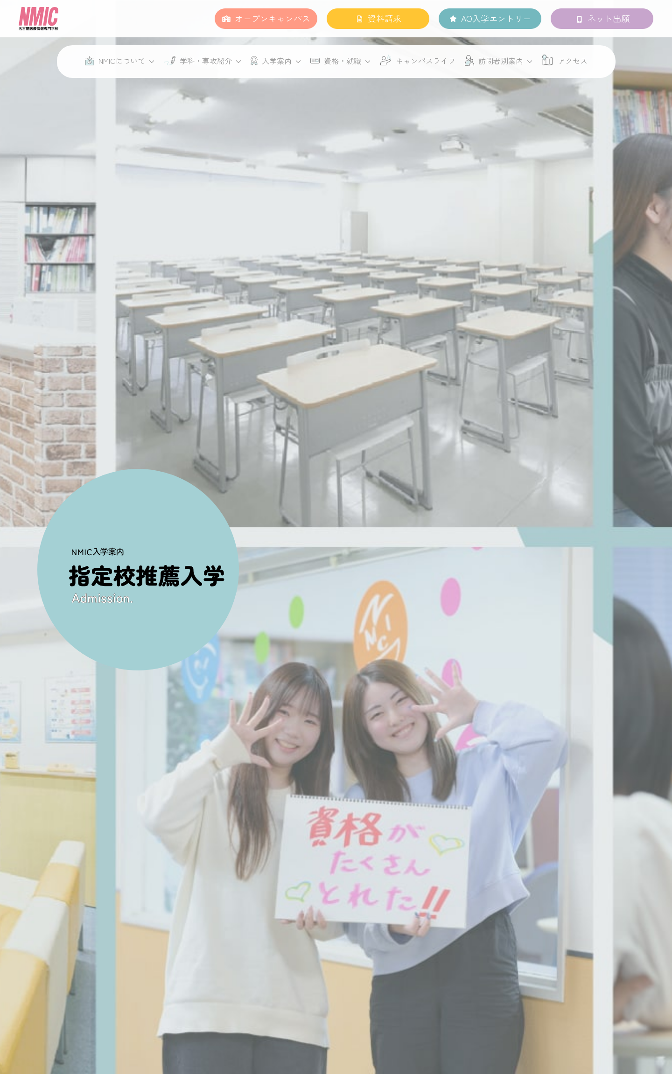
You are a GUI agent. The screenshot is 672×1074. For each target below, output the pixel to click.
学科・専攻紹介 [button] (202, 60)
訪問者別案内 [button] (498, 60)
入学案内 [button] (276, 60)
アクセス (573, 60)
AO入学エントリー (496, 18)
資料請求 (384, 18)
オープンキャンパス (272, 18)
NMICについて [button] (119, 60)
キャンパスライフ (425, 60)
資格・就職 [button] (340, 60)
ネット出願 (609, 18)
